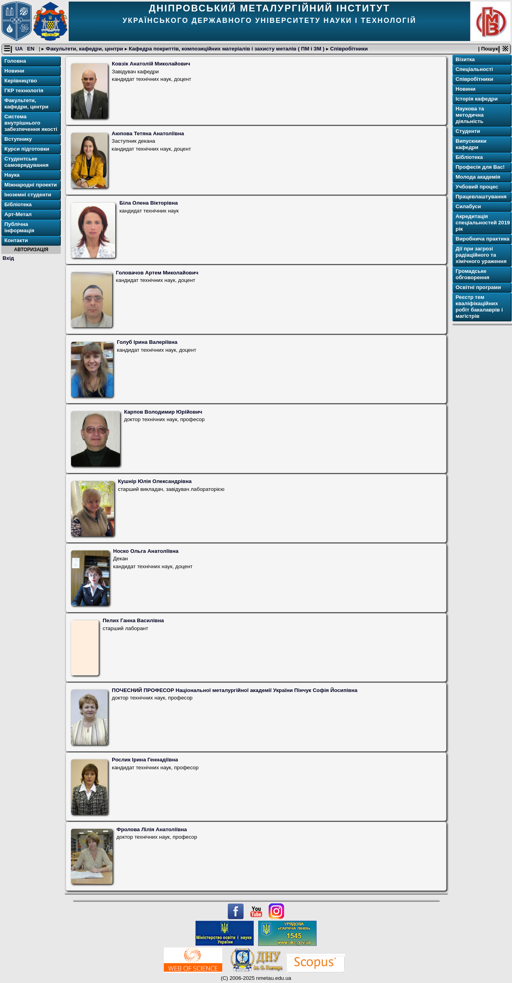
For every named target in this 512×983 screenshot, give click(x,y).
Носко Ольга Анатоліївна (146, 551)
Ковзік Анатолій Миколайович (151, 64)
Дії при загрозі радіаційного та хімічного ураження (481, 255)
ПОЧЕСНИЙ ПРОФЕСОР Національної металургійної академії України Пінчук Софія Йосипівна (234, 690)
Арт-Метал (18, 214)
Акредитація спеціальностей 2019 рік (483, 222)
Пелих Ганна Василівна (133, 620)
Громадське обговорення (472, 274)
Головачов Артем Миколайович (157, 273)
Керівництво (20, 81)
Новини (14, 71)
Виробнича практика (483, 239)
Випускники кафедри (471, 144)
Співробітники (348, 49)
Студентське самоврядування (26, 162)
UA (19, 49)
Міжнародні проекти (30, 185)
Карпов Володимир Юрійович (163, 412)
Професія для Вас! (480, 167)
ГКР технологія (23, 90)
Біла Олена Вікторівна (148, 203)
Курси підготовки (26, 149)
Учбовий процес (477, 187)
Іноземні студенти (27, 195)
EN (31, 49)
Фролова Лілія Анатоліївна (151, 829)
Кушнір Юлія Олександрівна (155, 481)
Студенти (468, 131)
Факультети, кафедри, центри (84, 49)
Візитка (465, 59)
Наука (12, 175)
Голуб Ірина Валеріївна (147, 342)
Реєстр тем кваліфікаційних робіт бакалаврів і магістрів (479, 306)
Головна (15, 61)
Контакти (16, 240)
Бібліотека (18, 204)
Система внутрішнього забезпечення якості (30, 123)
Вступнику (18, 139)
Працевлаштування (481, 197)
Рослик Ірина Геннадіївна (145, 760)
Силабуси (468, 206)
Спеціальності (474, 69)
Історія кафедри (477, 99)
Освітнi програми (478, 287)
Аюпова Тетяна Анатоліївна (148, 133)
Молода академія (478, 177)
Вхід (8, 258)
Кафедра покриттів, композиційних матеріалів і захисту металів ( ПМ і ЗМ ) (227, 49)
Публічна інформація (19, 227)
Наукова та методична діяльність (470, 115)
